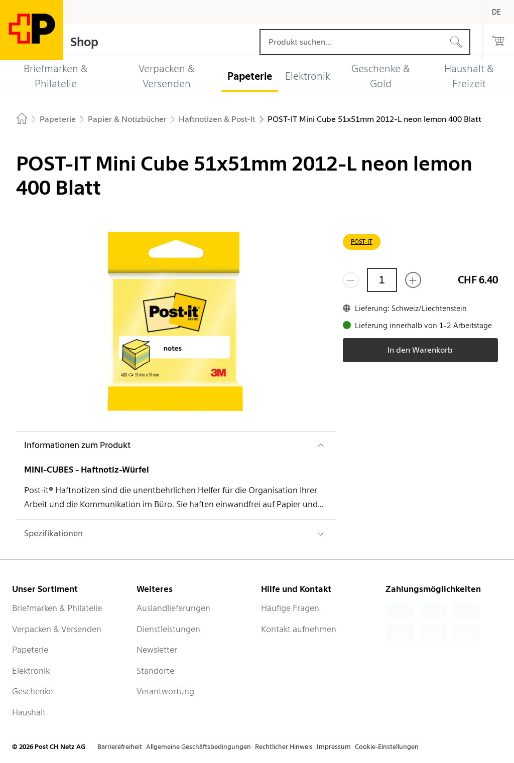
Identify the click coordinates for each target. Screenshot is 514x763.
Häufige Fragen (290, 608)
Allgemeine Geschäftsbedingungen (198, 746)
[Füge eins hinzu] (413, 280)
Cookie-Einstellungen (387, 746)
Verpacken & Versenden (56, 629)
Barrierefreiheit (119, 746)
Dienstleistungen (168, 629)
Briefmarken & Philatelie (57, 608)
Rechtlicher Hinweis (284, 746)
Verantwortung (165, 691)
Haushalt (29, 712)
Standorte (155, 671)
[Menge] (382, 280)
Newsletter (157, 650)
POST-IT (361, 241)
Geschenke (32, 691)
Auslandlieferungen (173, 608)
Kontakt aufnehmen (298, 629)
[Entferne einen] (351, 280)
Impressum (334, 746)
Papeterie (30, 650)
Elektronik (31, 671)
